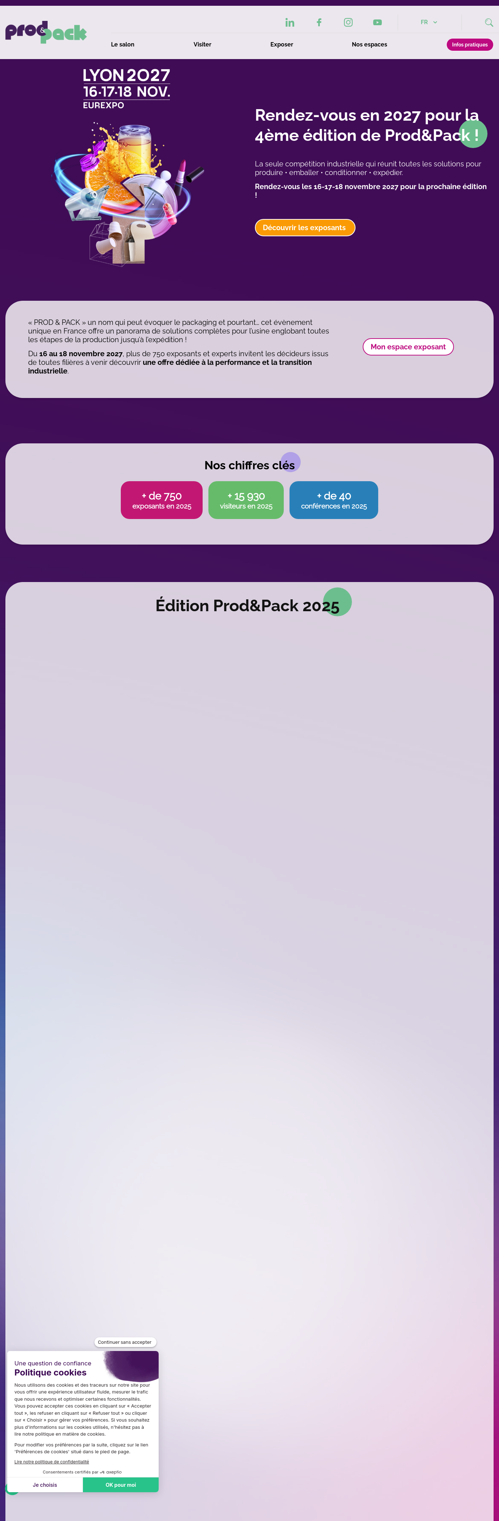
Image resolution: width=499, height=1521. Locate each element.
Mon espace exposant (408, 347)
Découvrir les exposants (305, 227)
